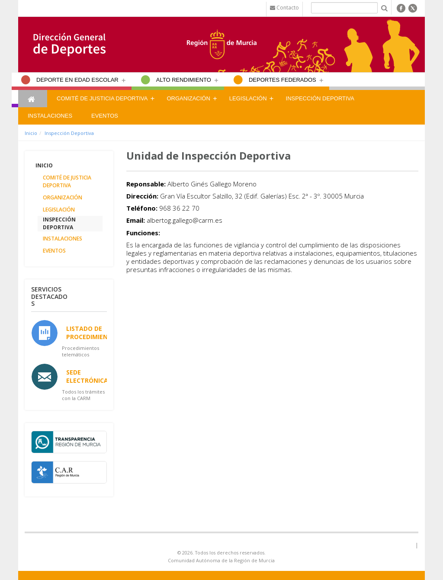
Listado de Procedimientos (93, 332)
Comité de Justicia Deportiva (102, 98)
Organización (188, 98)
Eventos (104, 115)
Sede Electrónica (87, 376)
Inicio (31, 133)
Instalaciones (50, 115)
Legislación (248, 98)
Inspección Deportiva (320, 98)
